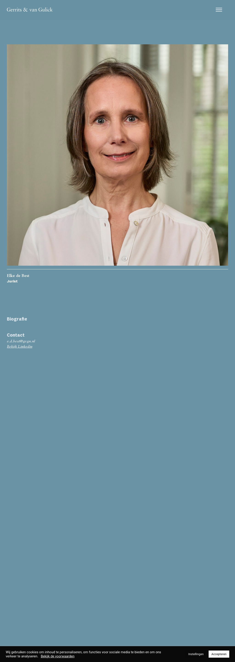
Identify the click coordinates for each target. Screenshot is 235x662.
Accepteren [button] (219, 654)
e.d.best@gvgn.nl (21, 341)
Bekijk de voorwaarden (58, 656)
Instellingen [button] (196, 654)
